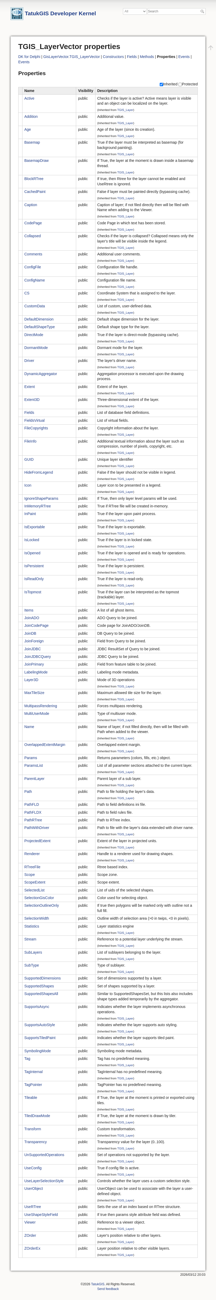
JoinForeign (34, 641)
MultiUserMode (36, 713)
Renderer (32, 854)
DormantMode (36, 348)
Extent (29, 387)
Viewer (30, 1222)
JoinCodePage (36, 625)
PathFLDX (33, 812)
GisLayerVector (55, 57)
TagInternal (33, 1072)
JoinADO (31, 618)
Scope (29, 874)
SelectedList (34, 890)
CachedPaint (34, 192)
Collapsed (32, 236)
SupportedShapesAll (41, 994)
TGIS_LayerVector (85, 57)
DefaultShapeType (39, 327)
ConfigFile (32, 267)
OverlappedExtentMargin (44, 745)
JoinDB (30, 633)
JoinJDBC (32, 649)
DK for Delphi (29, 57)
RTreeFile (32, 867)
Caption (30, 205)
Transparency (35, 1142)
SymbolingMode (37, 1051)
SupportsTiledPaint (40, 1038)
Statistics (31, 926)
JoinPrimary (34, 664)
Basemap (32, 142)
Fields (132, 57)
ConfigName (34, 280)
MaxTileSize (34, 693)
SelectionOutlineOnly (41, 905)
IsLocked (31, 540)
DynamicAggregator (40, 374)
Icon (27, 485)
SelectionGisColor (39, 898)
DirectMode (33, 335)
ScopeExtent (34, 882)
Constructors (113, 57)
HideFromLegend (38, 472)
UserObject (33, 1188)
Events (184, 57)
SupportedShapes (39, 986)
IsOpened (32, 553)
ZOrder (30, 1235)
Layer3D (31, 680)
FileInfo (30, 441)
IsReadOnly (34, 579)
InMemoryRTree (37, 506)
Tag (27, 1058)
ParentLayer (34, 779)
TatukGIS (97, 1284)
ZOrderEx (32, 1248)
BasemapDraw (36, 160)
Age (27, 129)
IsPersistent (34, 566)
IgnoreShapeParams (41, 498)
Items (28, 610)
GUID (29, 459)
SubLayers (33, 952)
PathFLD (31, 804)
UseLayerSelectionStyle (44, 1181)
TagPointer (33, 1085)
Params (30, 758)
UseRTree (32, 1207)
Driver (29, 360)
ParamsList (33, 765)
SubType (31, 965)
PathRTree (33, 820)
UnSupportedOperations (44, 1155)
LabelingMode (36, 672)
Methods (147, 57)
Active (29, 98)
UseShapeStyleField (41, 1214)
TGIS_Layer (125, 109)
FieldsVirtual (34, 420)
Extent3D (32, 399)
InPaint (30, 514)
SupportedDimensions (42, 978)
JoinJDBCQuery (37, 656)
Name (29, 727)
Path (28, 791)
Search (202, 11)
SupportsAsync (36, 1007)
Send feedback (108, 1289)
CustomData (34, 306)
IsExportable (34, 527)
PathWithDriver (36, 828)
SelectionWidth (36, 918)
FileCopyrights (36, 428)
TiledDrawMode (37, 1116)
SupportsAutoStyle (39, 1025)
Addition (31, 116)
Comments (33, 254)
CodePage (33, 223)
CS (26, 293)
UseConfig (33, 1168)
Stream (30, 939)
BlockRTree (33, 179)
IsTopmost (32, 592)
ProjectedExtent (37, 841)
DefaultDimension (39, 319)
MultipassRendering (40, 706)
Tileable (30, 1097)
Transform (32, 1129)
